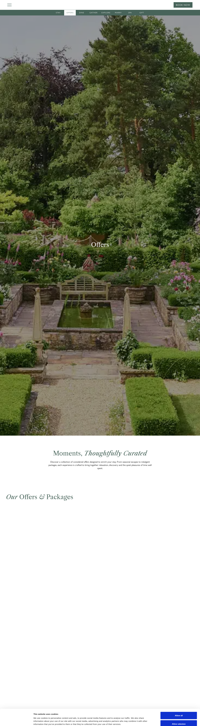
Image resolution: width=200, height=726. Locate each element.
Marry (118, 13)
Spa (130, 13)
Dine (81, 13)
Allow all (179, 702)
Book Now (183, 5)
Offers (70, 13)
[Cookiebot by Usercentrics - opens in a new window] (16, 721)
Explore (106, 13)
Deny (178, 719)
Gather (94, 13)
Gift (142, 13)
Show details (132, 719)
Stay (58, 13)
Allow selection (179, 711)
